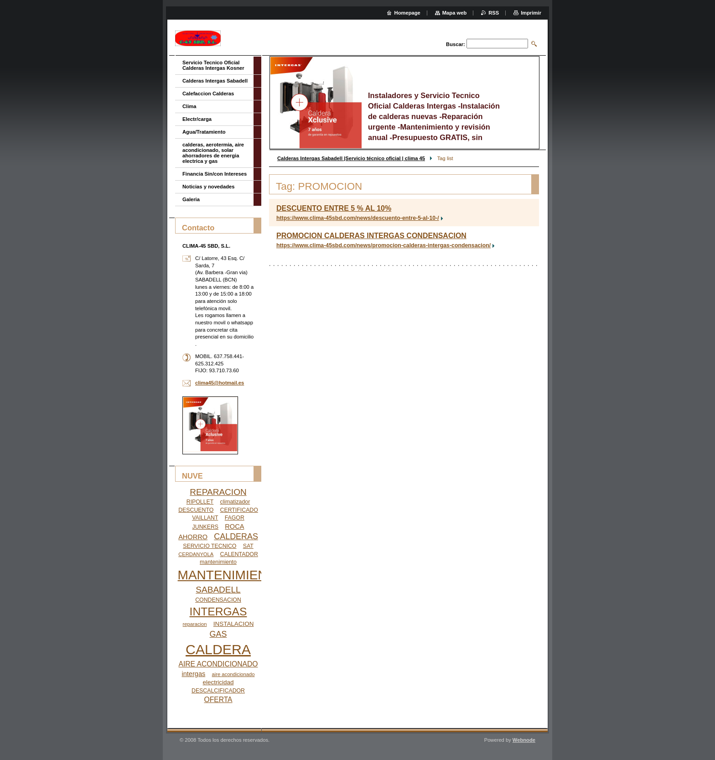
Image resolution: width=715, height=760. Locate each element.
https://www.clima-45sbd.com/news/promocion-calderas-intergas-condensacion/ (383, 245)
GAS (218, 634)
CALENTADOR (239, 554)
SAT (248, 546)
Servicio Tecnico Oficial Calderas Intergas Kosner (213, 65)
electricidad (218, 682)
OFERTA (218, 699)
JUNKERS (205, 527)
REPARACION (218, 492)
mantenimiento (218, 562)
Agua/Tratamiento (204, 132)
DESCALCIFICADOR (218, 690)
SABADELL (218, 589)
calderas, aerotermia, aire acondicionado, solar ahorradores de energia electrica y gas (213, 153)
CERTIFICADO (239, 510)
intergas (194, 673)
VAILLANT (205, 518)
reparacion (195, 624)
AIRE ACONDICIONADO (218, 664)
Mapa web (454, 13)
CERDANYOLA (195, 554)
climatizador (235, 502)
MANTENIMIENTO (231, 575)
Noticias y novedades (208, 186)
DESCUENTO (195, 510)
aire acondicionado (233, 674)
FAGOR (234, 518)
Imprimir (531, 13)
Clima (189, 106)
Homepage (407, 13)
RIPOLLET (200, 502)
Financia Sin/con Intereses (214, 174)
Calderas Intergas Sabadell (215, 80)
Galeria (191, 199)
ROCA (234, 526)
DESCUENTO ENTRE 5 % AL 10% (333, 208)
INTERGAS (218, 611)
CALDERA (218, 649)
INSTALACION (233, 623)
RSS (493, 13)
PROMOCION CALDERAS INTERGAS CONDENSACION (371, 235)
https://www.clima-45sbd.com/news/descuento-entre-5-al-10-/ (357, 218)
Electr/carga (197, 119)
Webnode (524, 740)
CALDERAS (236, 536)
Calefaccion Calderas (208, 93)
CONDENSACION (218, 600)
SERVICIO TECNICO (209, 546)
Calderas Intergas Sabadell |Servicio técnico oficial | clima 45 (351, 158)
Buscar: (455, 44)
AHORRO (192, 537)
